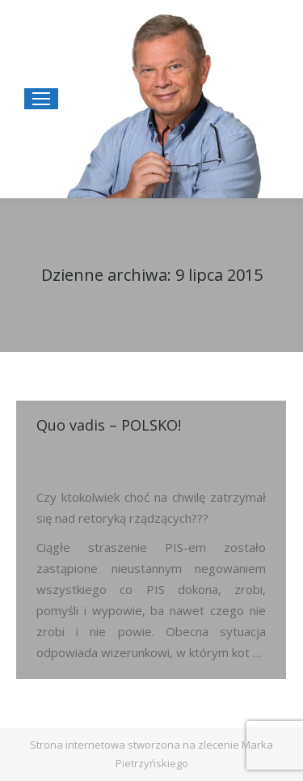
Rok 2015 (58, 450)
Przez (152, 450)
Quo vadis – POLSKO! (108, 425)
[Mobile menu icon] (41, 98)
